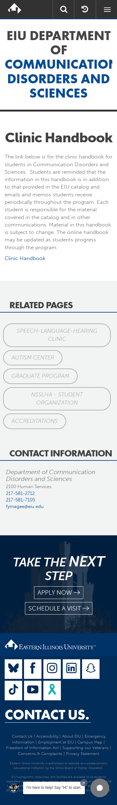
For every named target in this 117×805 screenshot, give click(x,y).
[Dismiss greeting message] (84, 782)
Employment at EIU (56, 742)
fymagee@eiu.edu (25, 506)
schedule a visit (58, 608)
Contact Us (22, 736)
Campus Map (89, 742)
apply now (58, 593)
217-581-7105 (20, 500)
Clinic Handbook (25, 258)
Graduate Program (40, 376)
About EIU (71, 736)
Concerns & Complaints (40, 753)
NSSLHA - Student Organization (57, 398)
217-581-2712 (20, 493)
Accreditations (35, 421)
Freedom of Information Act (32, 747)
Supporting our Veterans (85, 747)
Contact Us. (47, 715)
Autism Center (33, 357)
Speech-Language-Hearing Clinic (57, 334)
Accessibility (47, 736)
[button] (99, 788)
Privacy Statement (82, 753)
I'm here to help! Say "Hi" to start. (54, 787)
